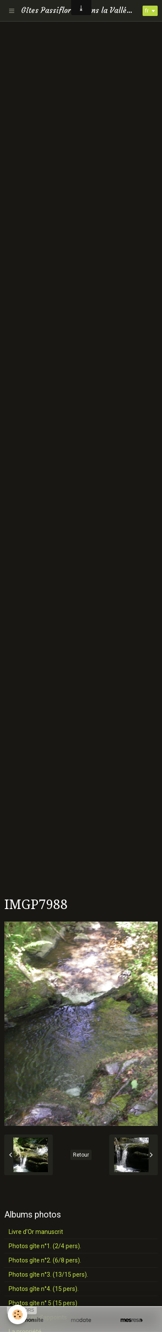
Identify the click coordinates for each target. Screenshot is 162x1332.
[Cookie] (17, 1314)
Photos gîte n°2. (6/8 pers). (45, 1260)
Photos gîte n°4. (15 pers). (44, 1288)
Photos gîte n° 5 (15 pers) (43, 1303)
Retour (81, 1155)
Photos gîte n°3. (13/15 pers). (48, 1274)
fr (147, 11)
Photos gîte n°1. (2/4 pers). (45, 1246)
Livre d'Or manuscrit (36, 1231)
